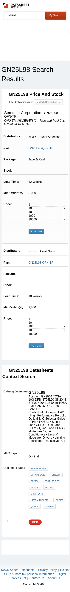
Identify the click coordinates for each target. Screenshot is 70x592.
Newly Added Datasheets (18, 570)
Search (55, 15)
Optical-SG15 (38, 475)
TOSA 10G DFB (52, 481)
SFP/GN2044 (37, 494)
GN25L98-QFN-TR (41, 148)
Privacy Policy (47, 570)
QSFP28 (34, 506)
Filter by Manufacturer (21, 102)
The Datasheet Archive (16, 5)
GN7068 (59, 500)
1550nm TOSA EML (40, 500)
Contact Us (36, 578)
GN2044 (49, 487)
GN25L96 (49, 506)
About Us (54, 578)
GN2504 (34, 481)
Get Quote (36, 231)
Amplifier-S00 (38, 468)
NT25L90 (35, 487)
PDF (35, 522)
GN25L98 (56, 475)
